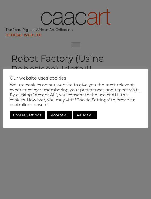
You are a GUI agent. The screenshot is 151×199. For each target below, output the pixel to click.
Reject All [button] (85, 115)
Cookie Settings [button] (27, 115)
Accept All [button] (60, 115)
